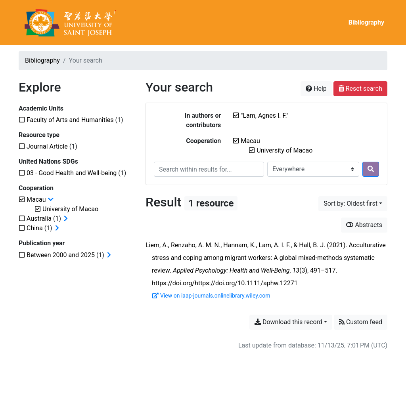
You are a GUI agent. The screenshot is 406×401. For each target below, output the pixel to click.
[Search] (370, 169)
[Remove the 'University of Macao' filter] (284, 150)
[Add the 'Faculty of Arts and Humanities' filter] (70, 120)
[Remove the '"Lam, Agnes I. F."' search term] (264, 115)
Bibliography (366, 22)
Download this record (288, 322)
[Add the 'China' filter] (35, 228)
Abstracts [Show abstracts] (364, 225)
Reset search (360, 88)
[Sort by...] (352, 203)
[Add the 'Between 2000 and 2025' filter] (61, 255)
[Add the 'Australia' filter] (39, 218)
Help (316, 88)
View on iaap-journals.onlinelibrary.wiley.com (211, 295)
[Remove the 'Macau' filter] (250, 141)
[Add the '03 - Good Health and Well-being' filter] (72, 173)
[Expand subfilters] (66, 218)
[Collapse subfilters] (51, 199)
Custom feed (360, 322)
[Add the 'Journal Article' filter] (47, 146)
